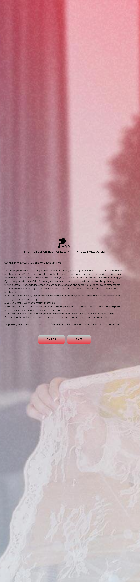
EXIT (79, 339)
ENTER (51, 339)
